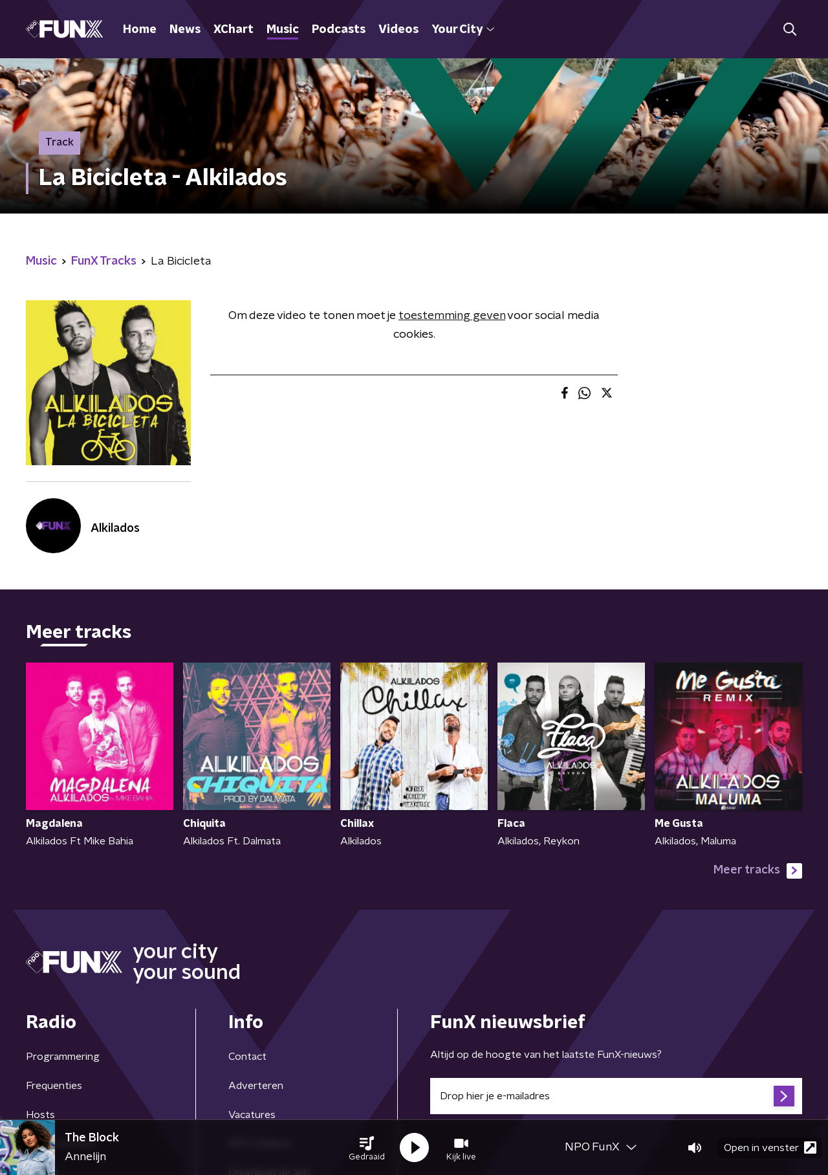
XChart (233, 30)
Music (283, 30)
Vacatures (252, 1115)
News (185, 30)
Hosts (40, 1115)
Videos (398, 30)
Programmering (63, 1056)
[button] (366, 1148)
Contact (247, 1056)
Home (140, 30)
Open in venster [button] (770, 1147)
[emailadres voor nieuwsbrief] (616, 1096)
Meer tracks (758, 871)
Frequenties (54, 1086)
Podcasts (338, 30)
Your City (462, 30)
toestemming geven (451, 316)
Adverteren (255, 1086)
